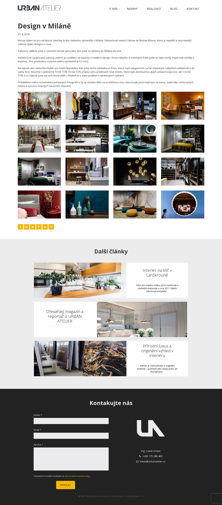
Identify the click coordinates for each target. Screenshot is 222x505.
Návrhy (132, 8)
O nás (113, 8)
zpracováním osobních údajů (77, 476)
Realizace (154, 8)
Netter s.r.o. (138, 496)
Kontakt (193, 8)
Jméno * (38, 415)
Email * (37, 429)
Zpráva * (38, 444)
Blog (173, 8)
